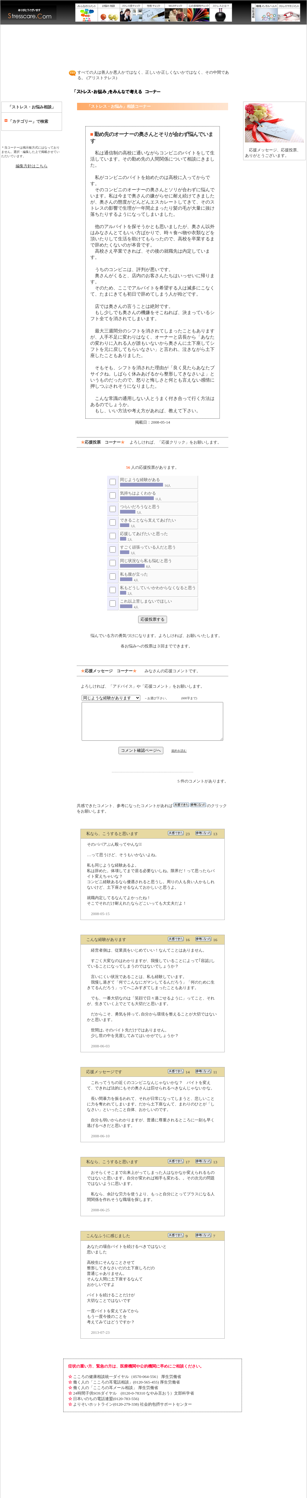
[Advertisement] (153, 43)
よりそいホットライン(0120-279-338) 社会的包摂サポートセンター (130, 1386)
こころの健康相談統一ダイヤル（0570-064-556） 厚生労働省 (124, 1358)
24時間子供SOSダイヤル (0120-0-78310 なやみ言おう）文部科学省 (131, 1375)
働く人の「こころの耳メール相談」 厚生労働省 (113, 1369)
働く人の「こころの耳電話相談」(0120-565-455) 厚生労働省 (124, 1364)
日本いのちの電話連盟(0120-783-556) (103, 1380)
